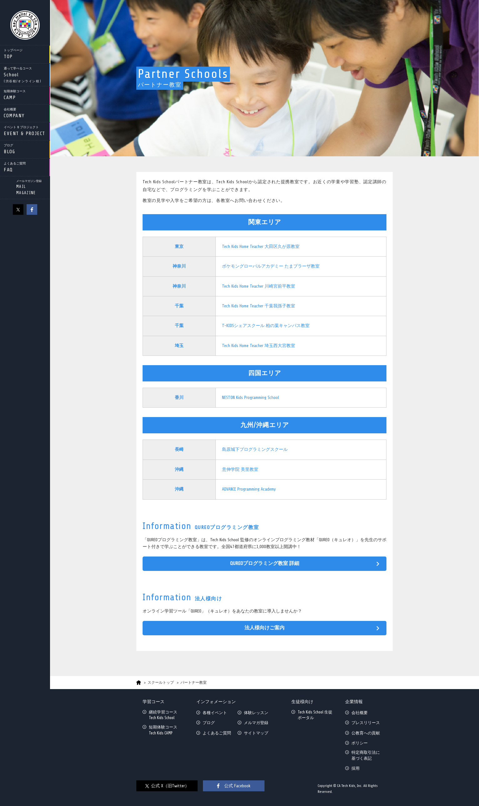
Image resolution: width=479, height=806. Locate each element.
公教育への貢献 (365, 733)
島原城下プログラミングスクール (255, 449)
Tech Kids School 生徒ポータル (315, 715)
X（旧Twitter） (18, 209)
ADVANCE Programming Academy (249, 489)
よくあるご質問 (217, 733)
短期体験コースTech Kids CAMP (163, 730)
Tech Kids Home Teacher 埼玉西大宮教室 (258, 345)
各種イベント (215, 712)
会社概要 (359, 712)
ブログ (209, 722)
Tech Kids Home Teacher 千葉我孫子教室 (258, 306)
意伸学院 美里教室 (240, 469)
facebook (32, 209)
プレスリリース (365, 722)
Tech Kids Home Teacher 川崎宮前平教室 (258, 286)
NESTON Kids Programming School (250, 397)
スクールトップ (161, 682)
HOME (138, 682)
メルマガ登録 (256, 722)
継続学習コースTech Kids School (163, 715)
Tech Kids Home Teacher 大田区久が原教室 (261, 246)
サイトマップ (256, 733)
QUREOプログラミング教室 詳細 (264, 563)
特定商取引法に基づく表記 (365, 755)
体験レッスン (256, 712)
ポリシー (359, 743)
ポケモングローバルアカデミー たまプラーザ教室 (271, 266)
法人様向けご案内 (265, 628)
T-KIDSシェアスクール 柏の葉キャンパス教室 (266, 325)
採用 (355, 768)
